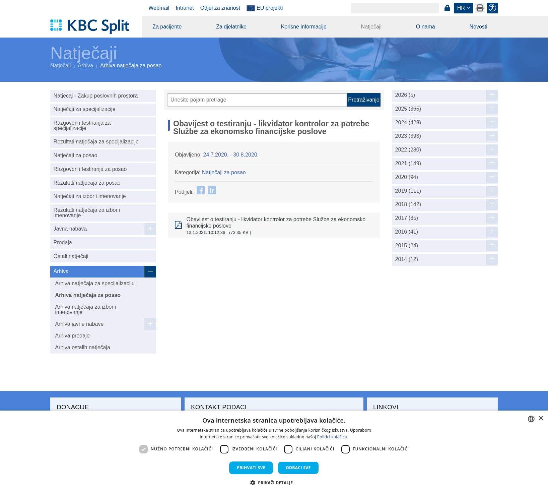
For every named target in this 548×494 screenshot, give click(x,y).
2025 (408, 109)
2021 (408, 163)
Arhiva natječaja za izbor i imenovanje (85, 309)
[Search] (395, 8)
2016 (406, 232)
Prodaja (63, 242)
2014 (406, 259)
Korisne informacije (304, 26)
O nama (425, 26)
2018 (408, 204)
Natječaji (371, 26)
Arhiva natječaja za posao (88, 295)
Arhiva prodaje (72, 335)
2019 (408, 191)
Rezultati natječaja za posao (87, 183)
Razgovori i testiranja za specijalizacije (82, 125)
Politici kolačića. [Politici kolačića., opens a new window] (332, 437)
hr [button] (461, 8)
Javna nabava (70, 229)
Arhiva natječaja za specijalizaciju (94, 283)
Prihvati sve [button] (251, 468)
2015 (406, 245)
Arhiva (85, 65)
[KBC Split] (93, 27)
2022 (408, 149)
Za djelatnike (231, 26)
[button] (274, 482)
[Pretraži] (257, 100)
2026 (405, 95)
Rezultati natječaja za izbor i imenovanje (87, 212)
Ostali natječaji (71, 256)
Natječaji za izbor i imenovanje (90, 196)
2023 (408, 136)
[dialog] (274, 452)
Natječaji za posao (75, 155)
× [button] (540, 418)
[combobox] (531, 419)
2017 (406, 218)
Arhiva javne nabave (79, 324)
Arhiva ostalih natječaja (82, 347)
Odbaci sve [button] (298, 468)
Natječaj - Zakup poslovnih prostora (96, 96)
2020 (406, 177)
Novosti (478, 26)
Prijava (447, 8)
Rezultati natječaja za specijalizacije (96, 141)
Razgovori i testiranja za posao (90, 169)
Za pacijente (167, 26)
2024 (408, 122)
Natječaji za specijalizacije (85, 109)
